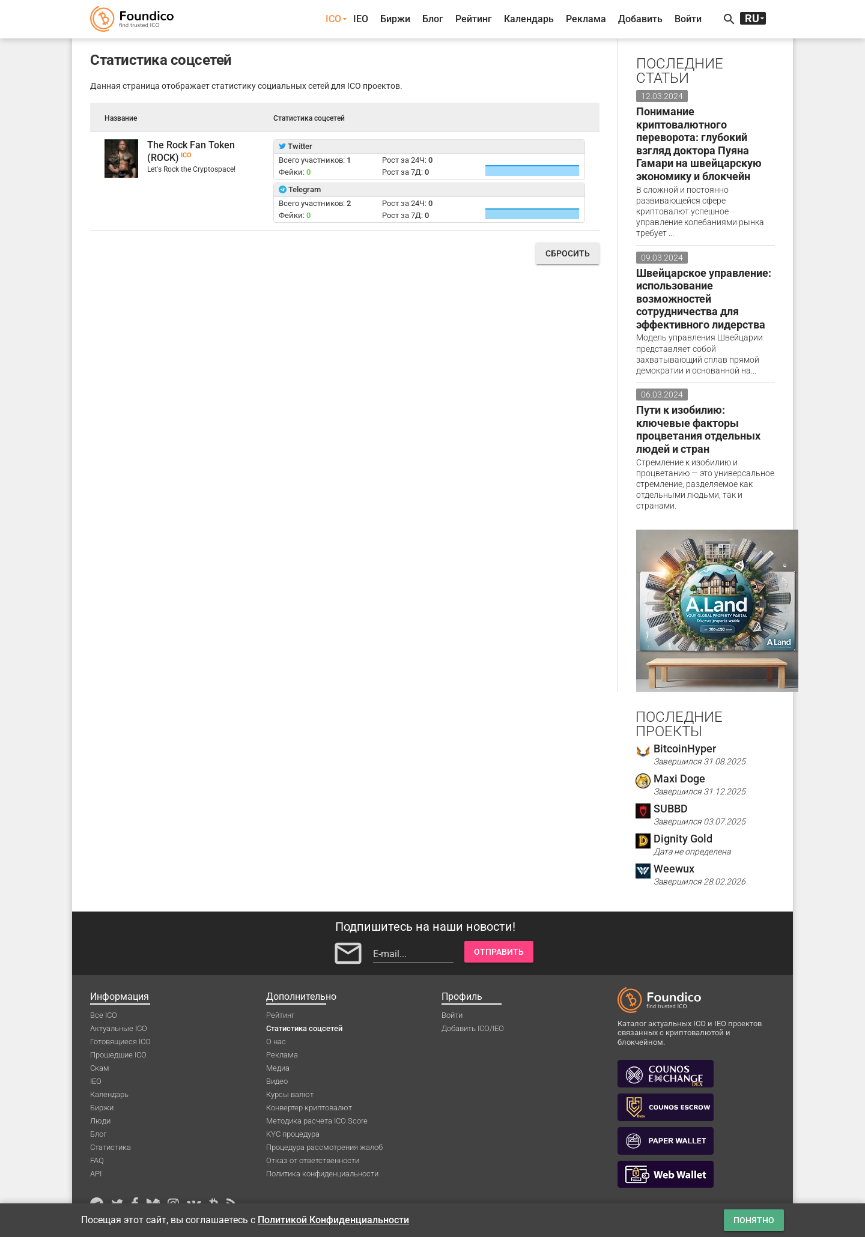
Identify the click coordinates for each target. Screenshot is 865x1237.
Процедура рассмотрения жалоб (324, 1147)
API (96, 1173)
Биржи (395, 19)
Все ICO (103, 1015)
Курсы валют (290, 1094)
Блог (432, 19)
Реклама (586, 19)
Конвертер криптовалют (309, 1107)
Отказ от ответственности (312, 1160)
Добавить (640, 19)
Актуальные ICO (118, 1028)
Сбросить (567, 253)
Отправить (499, 952)
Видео (277, 1081)
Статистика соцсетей (304, 1028)
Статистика (110, 1147)
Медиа (278, 1067)
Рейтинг (473, 19)
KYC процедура (293, 1134)
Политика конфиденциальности (322, 1173)
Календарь (529, 19)
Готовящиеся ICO (120, 1041)
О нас (276, 1041)
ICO (333, 19)
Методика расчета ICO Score (317, 1120)
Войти (688, 19)
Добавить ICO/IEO (473, 1028)
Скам (99, 1067)
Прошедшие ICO (118, 1054)
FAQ (97, 1160)
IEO (360, 19)
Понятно (753, 1220)
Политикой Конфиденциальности (333, 1220)
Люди (100, 1120)
